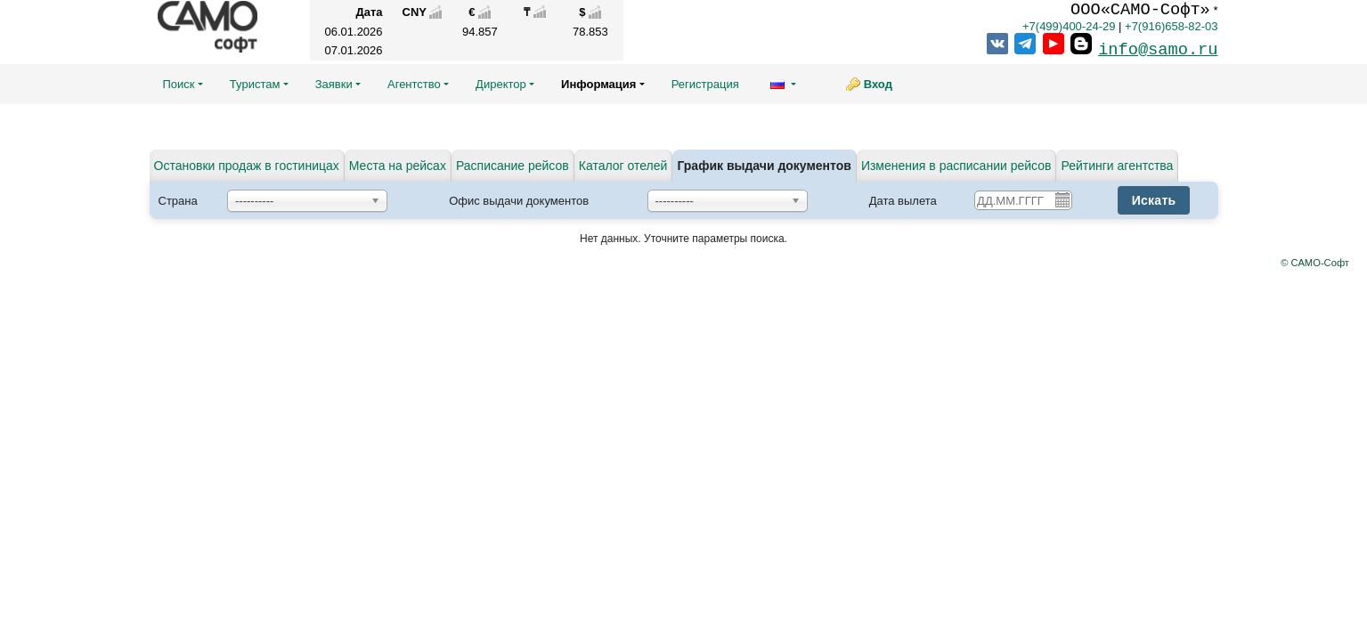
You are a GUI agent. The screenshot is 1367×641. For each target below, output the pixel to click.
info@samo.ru (1157, 50)
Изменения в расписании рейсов (956, 165)
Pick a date (1062, 199)
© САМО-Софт (1315, 262)
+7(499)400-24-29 (1068, 26)
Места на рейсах (397, 165)
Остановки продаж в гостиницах (246, 165)
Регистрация (705, 84)
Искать (1154, 200)
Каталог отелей (623, 165)
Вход (878, 84)
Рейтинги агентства (1117, 165)
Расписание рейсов (512, 165)
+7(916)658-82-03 (1171, 26)
